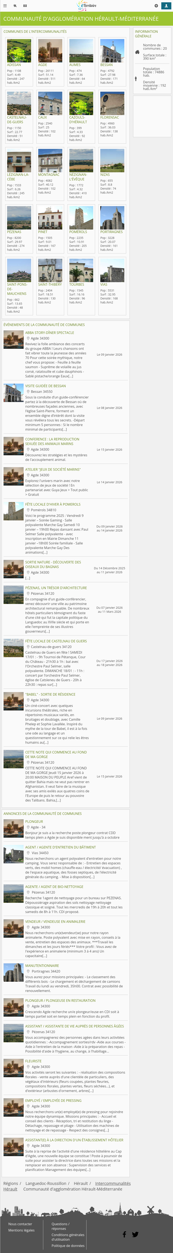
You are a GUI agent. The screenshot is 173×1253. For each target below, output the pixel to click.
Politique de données (68, 1245)
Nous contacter (20, 1224)
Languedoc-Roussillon (45, 1183)
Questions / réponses (61, 1226)
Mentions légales (21, 1230)
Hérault (81, 1183)
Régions (10, 1183)
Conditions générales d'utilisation (68, 1237)
